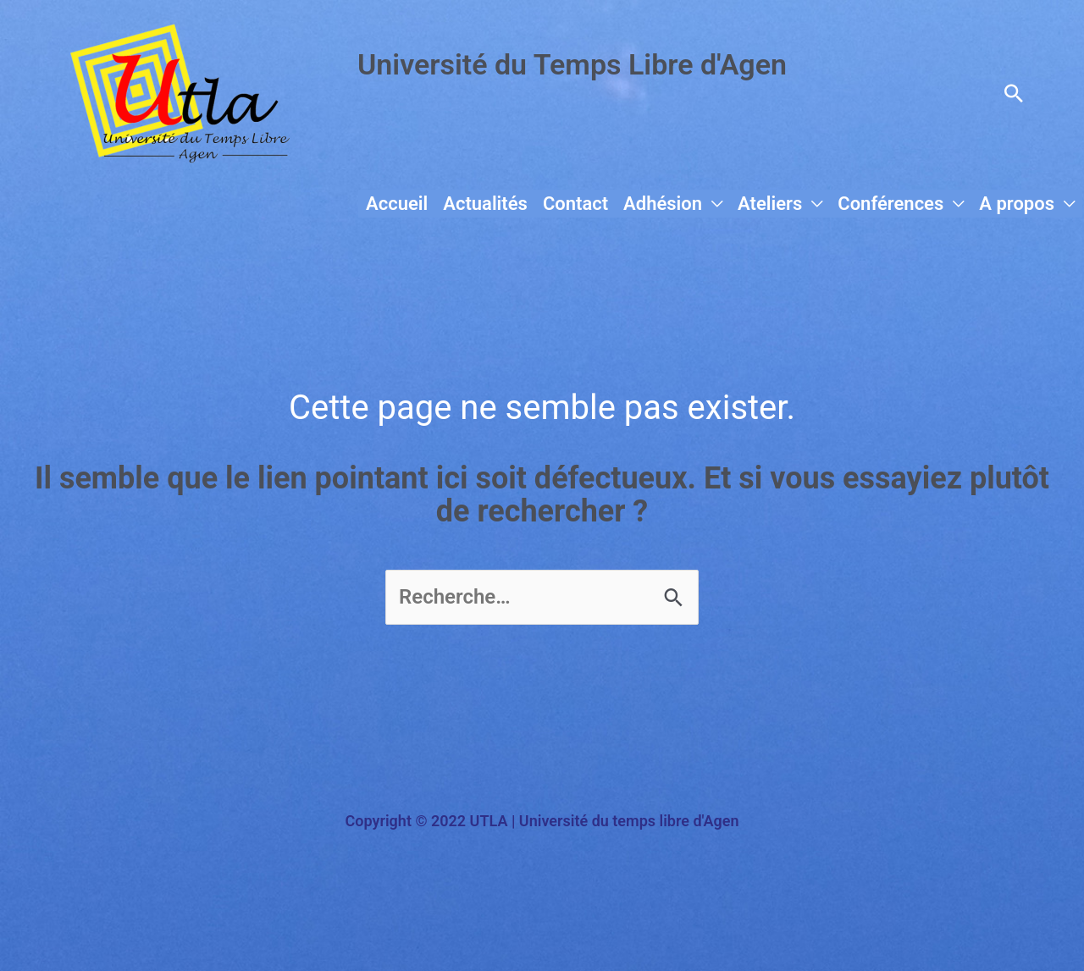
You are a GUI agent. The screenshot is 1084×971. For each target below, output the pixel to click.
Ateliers (770, 203)
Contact (575, 203)
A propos (1016, 203)
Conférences (890, 203)
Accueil (397, 203)
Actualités (485, 203)
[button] (1013, 93)
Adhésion (662, 203)
